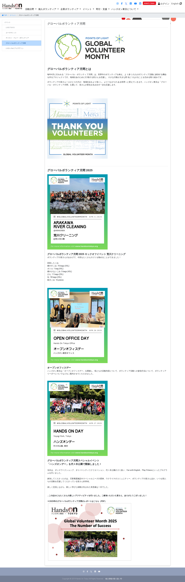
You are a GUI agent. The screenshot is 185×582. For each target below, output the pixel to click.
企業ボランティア (70, 9)
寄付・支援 (102, 9)
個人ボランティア (47, 9)
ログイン (163, 3)
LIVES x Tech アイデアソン (14, 48)
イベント (87, 9)
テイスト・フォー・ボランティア (17, 38)
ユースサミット (11, 33)
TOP (4, 15)
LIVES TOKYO (10, 27)
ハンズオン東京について (124, 9)
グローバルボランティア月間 (16, 43)
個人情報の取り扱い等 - (114, 579)
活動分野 (30, 9)
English (176, 3)
